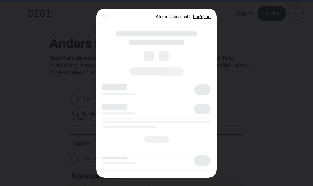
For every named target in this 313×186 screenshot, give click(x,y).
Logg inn (202, 16)
